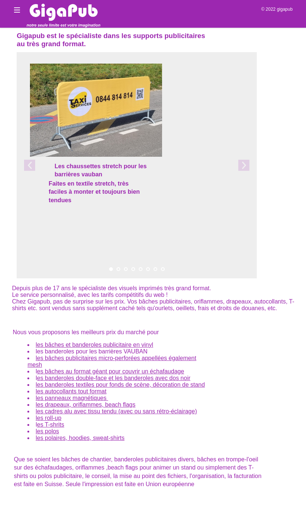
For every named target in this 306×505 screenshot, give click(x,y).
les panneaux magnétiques (72, 398)
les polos (47, 431)
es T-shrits (50, 424)
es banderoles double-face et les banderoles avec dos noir (114, 378)
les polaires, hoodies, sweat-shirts (80, 438)
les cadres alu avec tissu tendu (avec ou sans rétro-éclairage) (116, 411)
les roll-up (48, 418)
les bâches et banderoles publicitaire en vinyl (94, 345)
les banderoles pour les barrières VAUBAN (91, 351)
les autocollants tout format (71, 391)
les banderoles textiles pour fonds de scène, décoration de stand (120, 385)
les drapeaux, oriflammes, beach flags (85, 404)
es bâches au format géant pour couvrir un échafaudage (110, 371)
